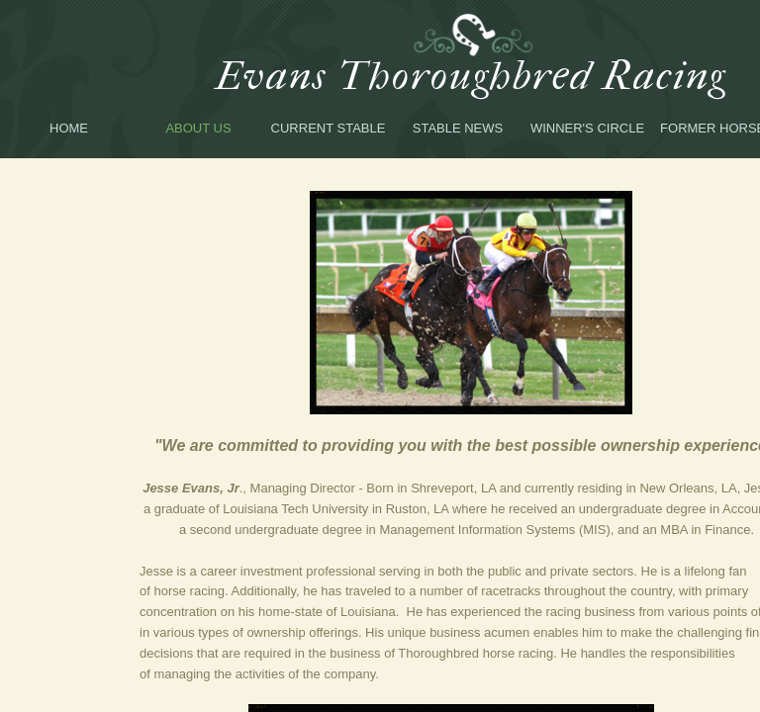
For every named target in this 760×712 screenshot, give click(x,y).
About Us (198, 128)
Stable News (458, 128)
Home (68, 128)
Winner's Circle (587, 128)
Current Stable (328, 128)
